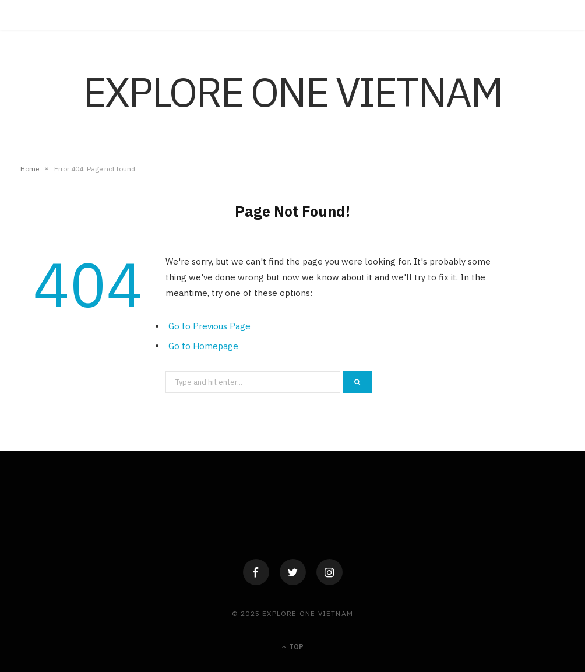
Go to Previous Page (209, 326)
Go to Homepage (203, 345)
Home (29, 168)
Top (292, 646)
